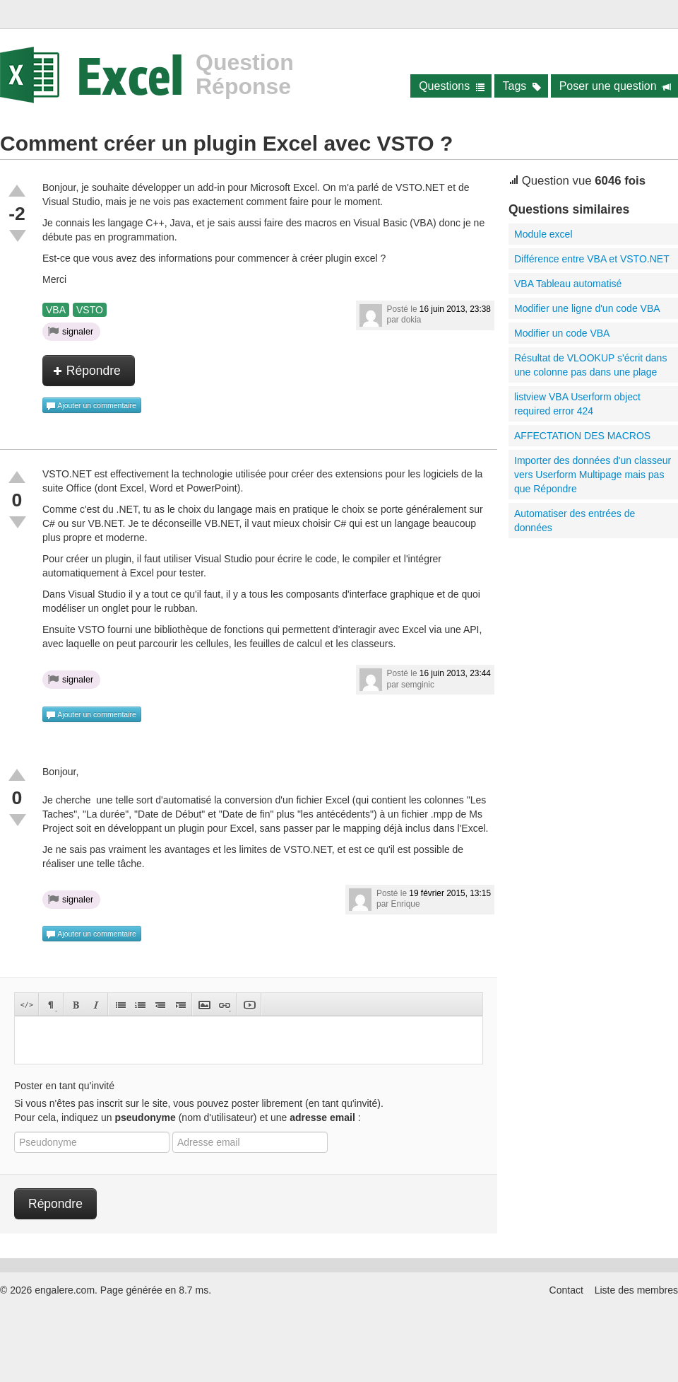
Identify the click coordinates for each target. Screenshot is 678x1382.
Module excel (543, 234)
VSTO (89, 309)
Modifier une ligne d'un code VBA (587, 308)
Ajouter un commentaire (91, 406)
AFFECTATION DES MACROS (582, 435)
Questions (451, 86)
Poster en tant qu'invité (64, 1085)
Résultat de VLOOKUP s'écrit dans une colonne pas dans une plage (590, 365)
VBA (56, 309)
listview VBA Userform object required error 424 (577, 404)
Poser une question (615, 86)
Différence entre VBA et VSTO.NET (592, 259)
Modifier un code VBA (561, 333)
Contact (566, 1290)
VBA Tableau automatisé (568, 283)
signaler (70, 331)
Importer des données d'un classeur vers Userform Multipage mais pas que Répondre (592, 474)
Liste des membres (636, 1290)
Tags (522, 86)
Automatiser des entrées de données (574, 520)
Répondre (87, 371)
